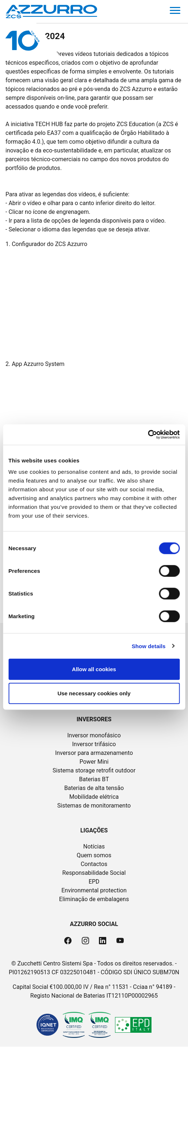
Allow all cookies (94, 669)
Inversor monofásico (94, 735)
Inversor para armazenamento (94, 752)
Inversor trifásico (94, 744)
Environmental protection (94, 890)
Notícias (94, 846)
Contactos (94, 864)
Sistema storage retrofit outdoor (94, 770)
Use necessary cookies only (93, 693)
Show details (149, 646)
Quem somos (94, 855)
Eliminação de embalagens (94, 899)
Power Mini (94, 761)
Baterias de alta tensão (94, 788)
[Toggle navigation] (175, 11)
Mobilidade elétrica (94, 796)
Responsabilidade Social (94, 872)
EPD (94, 881)
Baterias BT (94, 779)
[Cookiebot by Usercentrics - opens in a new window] (148, 434)
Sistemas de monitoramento (94, 805)
